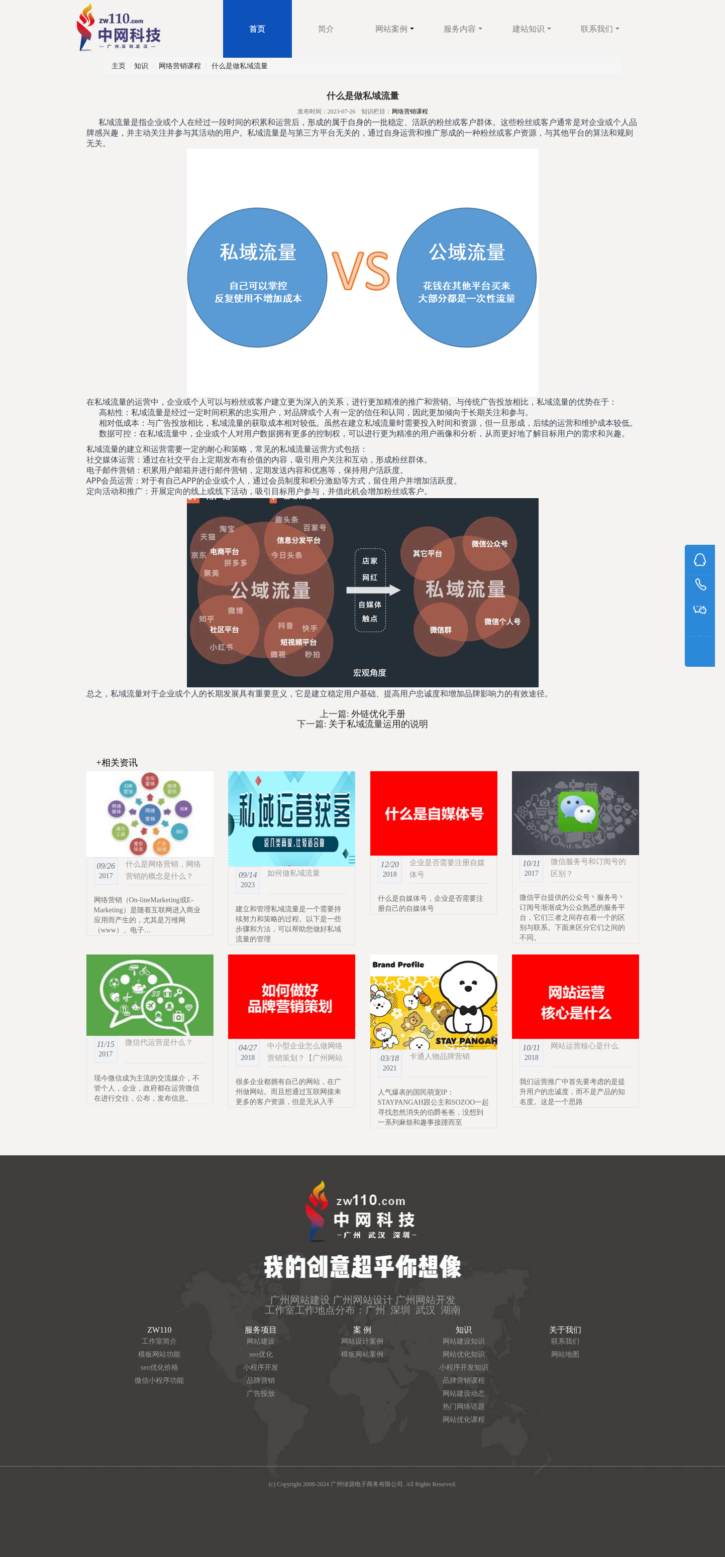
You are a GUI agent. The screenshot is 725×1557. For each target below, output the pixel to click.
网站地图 (565, 1354)
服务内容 (463, 29)
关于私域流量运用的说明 (378, 724)
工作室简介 (159, 1341)
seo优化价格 (159, 1367)
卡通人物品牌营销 (439, 1056)
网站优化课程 (464, 1419)
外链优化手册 (377, 714)
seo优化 (261, 1354)
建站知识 (531, 29)
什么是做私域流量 (240, 66)
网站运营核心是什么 (584, 1045)
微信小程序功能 (159, 1380)
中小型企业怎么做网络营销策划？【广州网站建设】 (305, 1057)
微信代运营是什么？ (159, 1042)
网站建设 (261, 1341)
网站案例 (394, 29)
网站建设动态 (464, 1393)
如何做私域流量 (293, 873)
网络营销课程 (180, 66)
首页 (257, 29)
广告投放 (261, 1393)
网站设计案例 (362, 1341)
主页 (119, 66)
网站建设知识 (464, 1341)
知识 (141, 66)
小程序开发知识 (463, 1367)
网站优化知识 (464, 1354)
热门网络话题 (464, 1406)
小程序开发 (260, 1367)
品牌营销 (261, 1380)
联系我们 (600, 29)
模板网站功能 (159, 1354)
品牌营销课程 (464, 1380)
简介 (326, 29)
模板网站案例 (362, 1354)
